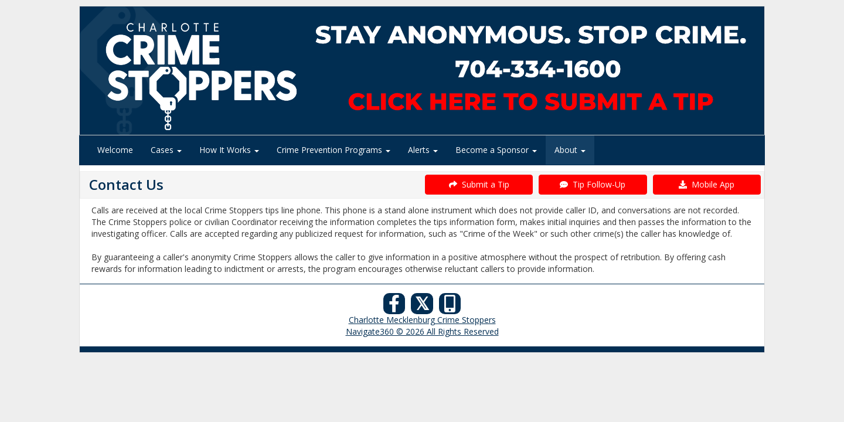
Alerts (423, 149)
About (570, 149)
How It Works (229, 149)
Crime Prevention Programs (333, 149)
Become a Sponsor (496, 149)
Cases (166, 149)
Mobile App (706, 184)
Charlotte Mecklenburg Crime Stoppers (422, 319)
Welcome (115, 149)
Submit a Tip (479, 184)
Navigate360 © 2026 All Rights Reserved (422, 331)
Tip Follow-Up (592, 184)
